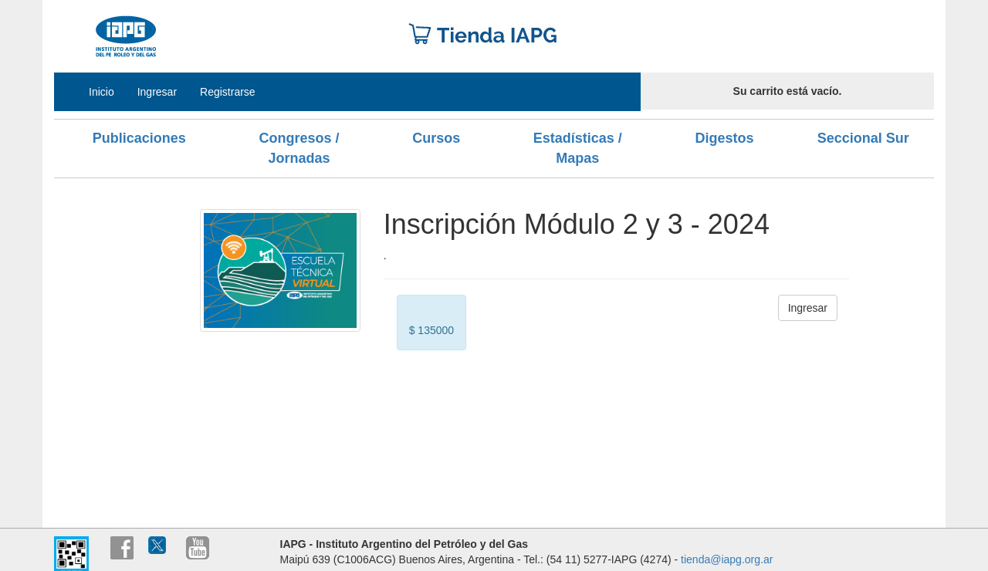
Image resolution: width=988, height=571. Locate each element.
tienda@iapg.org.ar (727, 559)
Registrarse (227, 92)
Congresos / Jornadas (299, 148)
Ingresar (157, 92)
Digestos (724, 138)
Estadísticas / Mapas (577, 148)
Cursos (436, 138)
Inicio (101, 92)
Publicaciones (139, 138)
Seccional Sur (863, 138)
